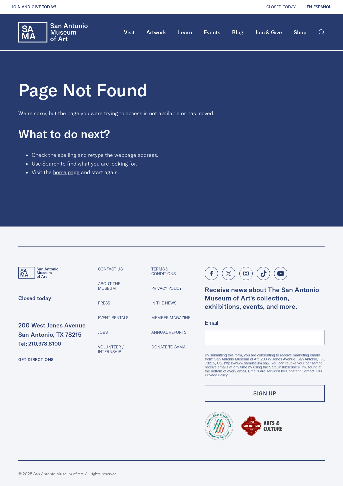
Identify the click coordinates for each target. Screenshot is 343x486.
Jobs (103, 332)
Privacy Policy (166, 288)
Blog (237, 32)
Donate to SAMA (168, 346)
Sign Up (264, 393)
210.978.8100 (44, 343)
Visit (129, 32)
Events (212, 32)
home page (66, 172)
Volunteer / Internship (111, 349)
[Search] (322, 32)
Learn (185, 32)
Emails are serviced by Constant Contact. (281, 371)
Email (211, 323)
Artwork (156, 32)
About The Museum (109, 286)
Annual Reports (168, 332)
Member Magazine (170, 317)
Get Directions (36, 359)
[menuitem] (129, 32)
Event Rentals (113, 317)
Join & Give (268, 32)
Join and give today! (34, 6)
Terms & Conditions (163, 271)
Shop (300, 32)
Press (104, 302)
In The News (163, 302)
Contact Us (110, 268)
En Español (319, 6)
